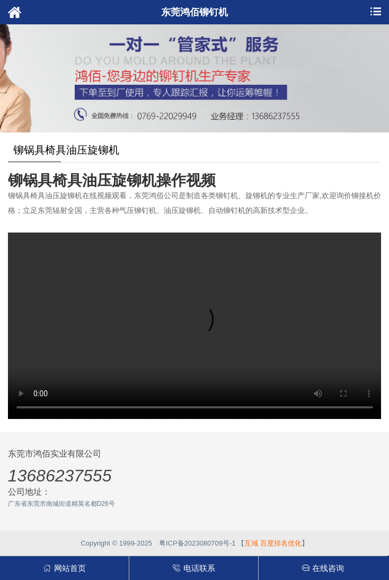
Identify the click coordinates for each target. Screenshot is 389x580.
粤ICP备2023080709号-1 (197, 543)
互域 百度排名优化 (273, 543)
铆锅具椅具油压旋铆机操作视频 (112, 180)
